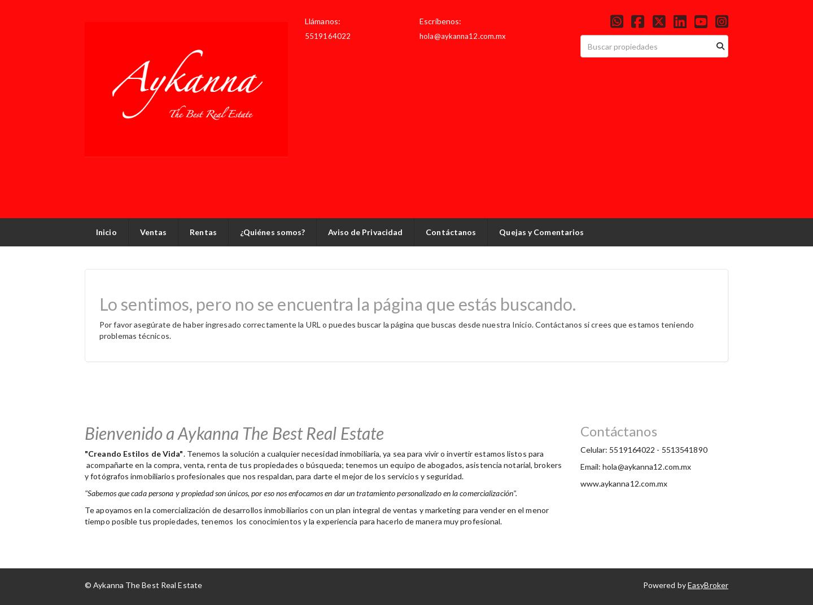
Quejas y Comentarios (541, 232)
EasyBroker (708, 585)
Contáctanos (451, 232)
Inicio (106, 232)
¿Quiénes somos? (272, 232)
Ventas (153, 232)
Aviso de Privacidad (365, 232)
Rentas (203, 232)
